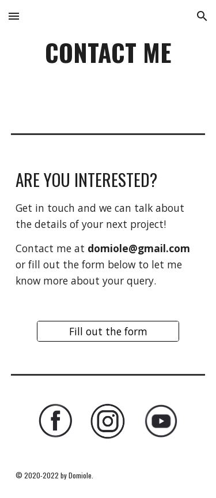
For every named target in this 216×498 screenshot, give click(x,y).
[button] (14, 16)
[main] (108, 57)
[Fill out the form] (107, 331)
